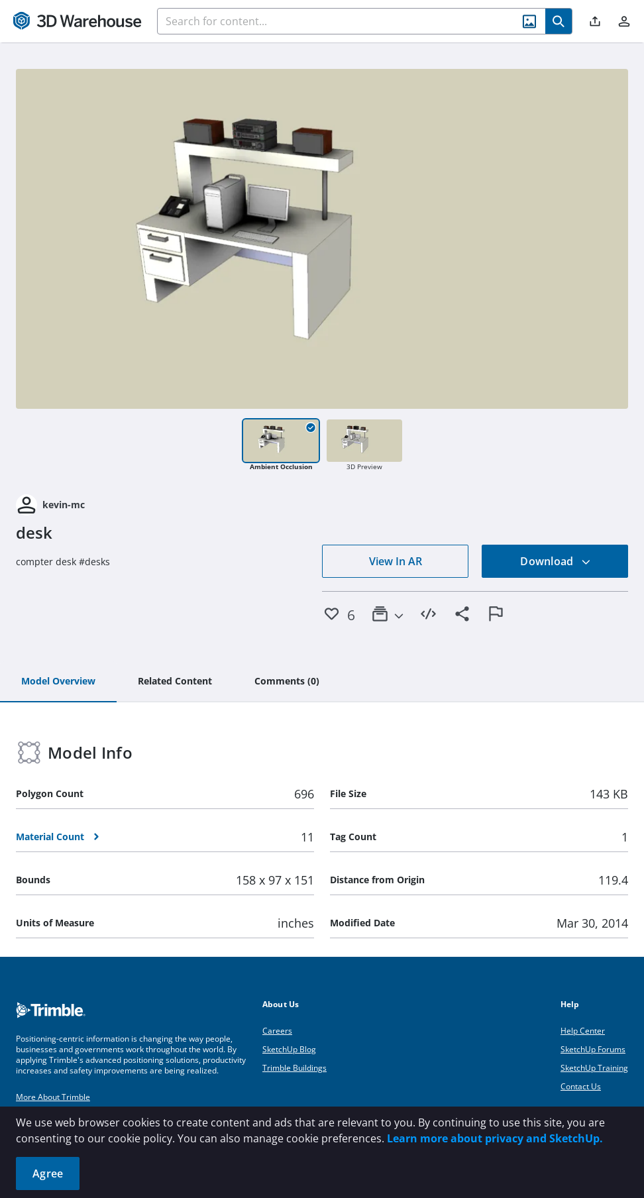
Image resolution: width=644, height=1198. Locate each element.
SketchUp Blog (289, 1049)
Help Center (583, 1030)
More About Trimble (53, 1097)
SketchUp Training (594, 1067)
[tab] (58, 681)
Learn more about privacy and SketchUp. (495, 1138)
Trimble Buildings (294, 1067)
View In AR (395, 561)
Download (555, 561)
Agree (47, 1173)
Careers (277, 1030)
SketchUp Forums (593, 1049)
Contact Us (581, 1086)
